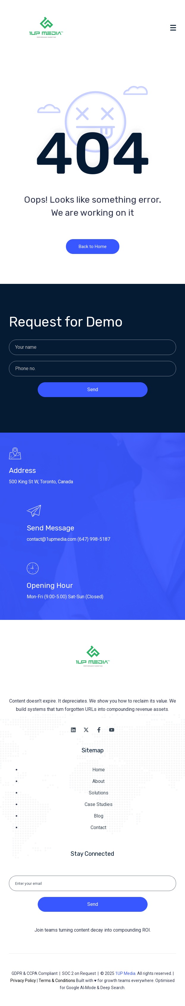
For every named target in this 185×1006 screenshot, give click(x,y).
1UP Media (125, 973)
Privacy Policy (23, 980)
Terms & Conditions (57, 980)
